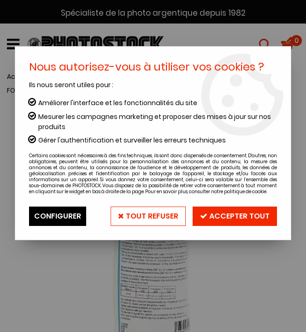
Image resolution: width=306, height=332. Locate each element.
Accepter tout (235, 216)
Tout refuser (148, 216)
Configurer (57, 216)
